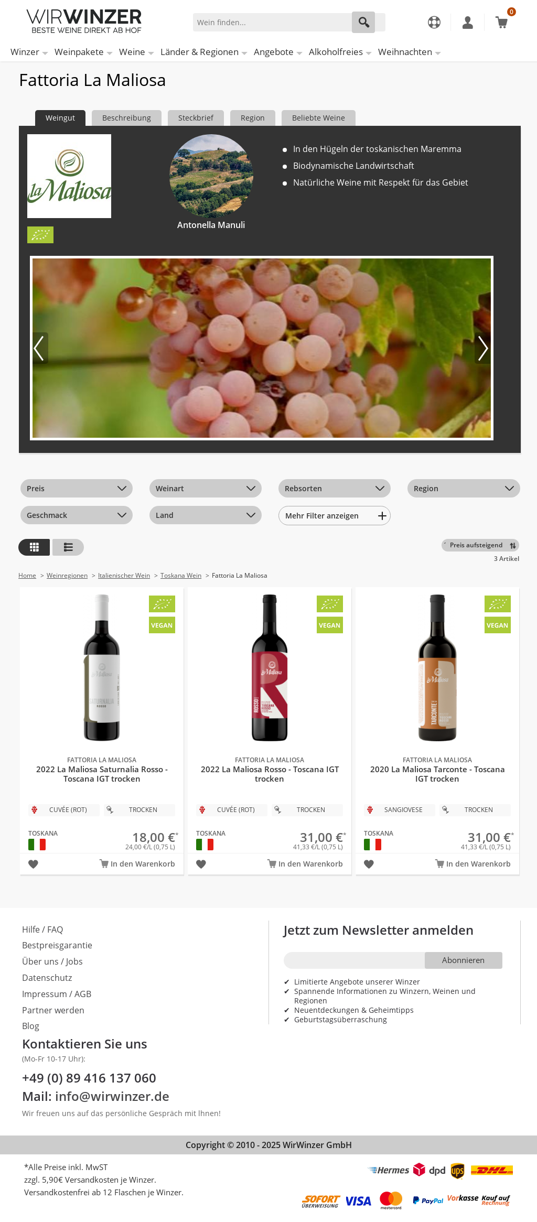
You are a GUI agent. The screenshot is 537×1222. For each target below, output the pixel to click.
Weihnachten (405, 52)
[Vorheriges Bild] (40, 348)
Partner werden (53, 1010)
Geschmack (47, 515)
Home (27, 575)
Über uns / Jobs (52, 961)
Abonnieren (463, 960)
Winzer (24, 52)
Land (165, 515)
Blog (30, 1026)
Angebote (274, 52)
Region (426, 488)
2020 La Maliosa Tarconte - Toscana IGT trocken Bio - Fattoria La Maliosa (437, 719)
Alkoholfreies (336, 52)
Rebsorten (303, 488)
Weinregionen (67, 575)
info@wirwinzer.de (112, 1096)
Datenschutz (47, 977)
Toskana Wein (180, 575)
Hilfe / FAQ (42, 929)
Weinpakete (79, 52)
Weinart (170, 488)
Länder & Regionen (199, 52)
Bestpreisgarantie (57, 945)
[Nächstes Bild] (482, 348)
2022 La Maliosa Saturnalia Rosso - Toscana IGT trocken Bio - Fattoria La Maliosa (102, 719)
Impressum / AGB (56, 994)
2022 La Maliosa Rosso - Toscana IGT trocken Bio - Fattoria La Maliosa (269, 719)
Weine (132, 52)
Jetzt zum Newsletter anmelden (379, 929)
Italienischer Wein (124, 575)
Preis (36, 488)
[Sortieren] (482, 545)
